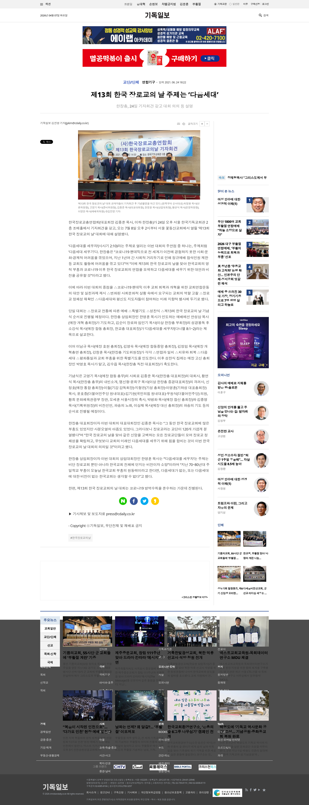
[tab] (50, 628)
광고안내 (105, 792)
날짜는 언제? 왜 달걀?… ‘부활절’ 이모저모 (138, 729)
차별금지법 (169, 4)
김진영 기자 (58, 123)
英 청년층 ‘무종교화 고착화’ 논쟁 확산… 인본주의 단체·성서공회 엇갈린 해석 (230, 275)
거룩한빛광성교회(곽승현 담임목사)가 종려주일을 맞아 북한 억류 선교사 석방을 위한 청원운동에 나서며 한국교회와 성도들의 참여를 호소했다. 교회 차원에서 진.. (191, 670)
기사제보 (132, 792)
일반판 (236, 4)
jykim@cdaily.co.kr (77, 123)
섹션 (45, 4)
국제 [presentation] (50, 662)
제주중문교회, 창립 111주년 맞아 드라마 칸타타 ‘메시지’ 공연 (139, 657)
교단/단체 (131, 82)
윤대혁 (141, 4)
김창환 (221, 469)
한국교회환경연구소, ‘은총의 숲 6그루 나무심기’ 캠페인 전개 (190, 731)
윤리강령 (204, 792)
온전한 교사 (226, 431)
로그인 (265, 4)
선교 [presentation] (50, 645)
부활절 (196, 4)
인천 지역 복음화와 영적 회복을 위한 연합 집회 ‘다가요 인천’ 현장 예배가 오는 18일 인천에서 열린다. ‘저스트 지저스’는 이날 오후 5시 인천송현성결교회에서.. (87, 744)
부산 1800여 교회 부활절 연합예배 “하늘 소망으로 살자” (230, 228)
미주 (245, 4)
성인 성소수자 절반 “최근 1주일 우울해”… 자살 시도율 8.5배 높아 (234, 459)
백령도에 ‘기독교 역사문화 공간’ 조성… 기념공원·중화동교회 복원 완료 (243, 731)
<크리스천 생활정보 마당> (195, 597)
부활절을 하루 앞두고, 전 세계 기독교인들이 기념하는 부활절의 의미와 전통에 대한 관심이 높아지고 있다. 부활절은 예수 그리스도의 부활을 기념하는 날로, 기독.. (139, 744)
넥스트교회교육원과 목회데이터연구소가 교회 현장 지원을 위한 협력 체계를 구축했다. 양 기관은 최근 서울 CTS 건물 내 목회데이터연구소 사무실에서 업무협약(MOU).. (244, 671)
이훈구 (221, 392)
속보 (222, 178)
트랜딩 (128, 4)
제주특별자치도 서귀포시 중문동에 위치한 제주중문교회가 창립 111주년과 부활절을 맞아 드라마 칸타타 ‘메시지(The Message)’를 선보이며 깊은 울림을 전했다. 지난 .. (139, 676)
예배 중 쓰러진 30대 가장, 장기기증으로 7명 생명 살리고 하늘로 (229, 298)
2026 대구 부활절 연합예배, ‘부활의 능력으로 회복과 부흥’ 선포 (229, 250)
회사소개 (91, 792)
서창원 (221, 488)
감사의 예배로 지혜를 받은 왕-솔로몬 (232, 385)
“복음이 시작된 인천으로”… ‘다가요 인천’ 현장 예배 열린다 (87, 729)
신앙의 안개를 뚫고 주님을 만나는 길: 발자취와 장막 (233, 411)
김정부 (221, 421)
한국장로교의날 (81, 538)
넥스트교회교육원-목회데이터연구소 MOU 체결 (244, 655)
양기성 (221, 512)
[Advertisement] (243, 145)
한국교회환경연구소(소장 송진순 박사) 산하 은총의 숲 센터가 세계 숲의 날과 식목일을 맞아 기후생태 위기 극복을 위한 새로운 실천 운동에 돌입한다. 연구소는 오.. (191, 748)
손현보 (153, 4)
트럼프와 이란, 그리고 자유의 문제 (232, 505)
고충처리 (190, 792)
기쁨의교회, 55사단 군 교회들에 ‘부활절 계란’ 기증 (87, 655)
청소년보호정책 (172, 792)
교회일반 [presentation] (50, 628)
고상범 (221, 436)
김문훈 (184, 4)
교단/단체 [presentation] (50, 637)
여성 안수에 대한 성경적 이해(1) (229, 201)
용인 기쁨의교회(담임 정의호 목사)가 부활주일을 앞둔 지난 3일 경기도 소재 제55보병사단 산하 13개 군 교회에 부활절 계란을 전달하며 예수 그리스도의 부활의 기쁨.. (87, 670)
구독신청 (255, 4)
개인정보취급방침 (151, 792)
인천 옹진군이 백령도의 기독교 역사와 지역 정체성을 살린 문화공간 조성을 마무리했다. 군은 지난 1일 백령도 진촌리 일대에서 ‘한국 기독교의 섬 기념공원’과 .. (244, 748)
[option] (230, 546)
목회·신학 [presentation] (50, 654)
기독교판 (222, 4)
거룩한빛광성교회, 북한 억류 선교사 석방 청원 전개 (190, 655)
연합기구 (148, 82)
